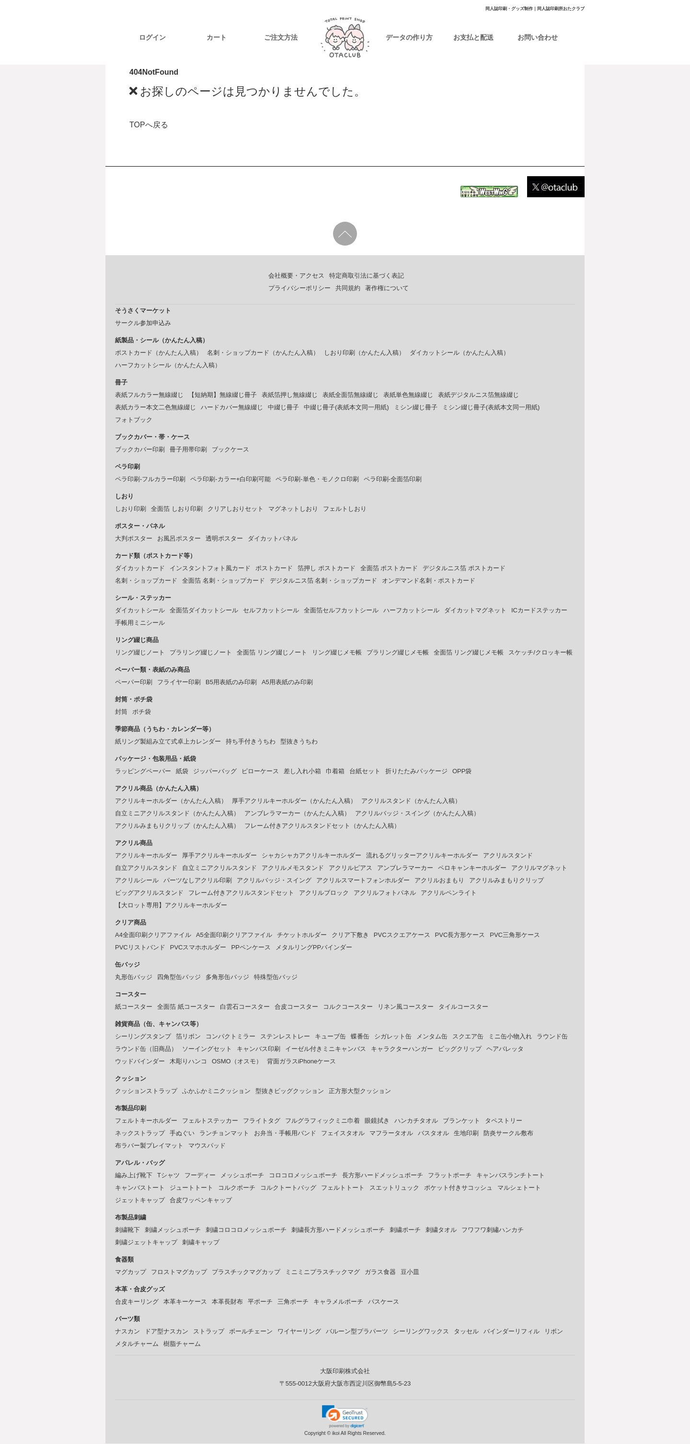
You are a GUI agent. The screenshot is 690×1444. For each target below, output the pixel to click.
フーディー (200, 1175)
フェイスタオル (343, 1133)
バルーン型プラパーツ (357, 1331)
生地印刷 (466, 1133)
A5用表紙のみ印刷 (287, 682)
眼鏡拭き (377, 1121)
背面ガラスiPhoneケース (301, 1061)
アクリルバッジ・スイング (274, 880)
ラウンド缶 (552, 1036)
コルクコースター (348, 1007)
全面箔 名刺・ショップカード (223, 581)
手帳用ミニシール (140, 623)
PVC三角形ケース (515, 935)
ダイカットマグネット (475, 610)
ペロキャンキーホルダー (472, 868)
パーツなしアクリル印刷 (197, 880)
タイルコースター (463, 1007)
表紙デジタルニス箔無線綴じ (478, 395)
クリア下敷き (350, 935)
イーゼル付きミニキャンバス (325, 1049)
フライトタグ (261, 1121)
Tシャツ (168, 1175)
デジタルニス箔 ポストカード (464, 568)
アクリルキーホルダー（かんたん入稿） (171, 801)
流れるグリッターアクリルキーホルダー (422, 855)
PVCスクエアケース (402, 935)
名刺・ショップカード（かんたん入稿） (263, 353)
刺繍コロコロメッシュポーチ (246, 1230)
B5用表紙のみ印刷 (231, 682)
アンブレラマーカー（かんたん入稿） (297, 813)
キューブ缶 (330, 1036)
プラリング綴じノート (201, 652)
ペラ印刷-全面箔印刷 (393, 479)
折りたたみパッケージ (416, 771)
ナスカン (127, 1331)
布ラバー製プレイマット (149, 1146)
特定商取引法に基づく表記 (366, 276)
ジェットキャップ (140, 1200)
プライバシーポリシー (299, 288)
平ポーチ (260, 1302)
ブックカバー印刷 (140, 449)
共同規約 (347, 288)
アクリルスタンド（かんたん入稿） (411, 801)
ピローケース (260, 771)
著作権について (387, 288)
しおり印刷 (130, 509)
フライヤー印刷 (179, 682)
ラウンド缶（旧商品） (146, 1049)
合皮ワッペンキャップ (201, 1200)
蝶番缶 (360, 1036)
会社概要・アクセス (296, 276)
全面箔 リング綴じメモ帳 (469, 652)
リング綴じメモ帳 (337, 652)
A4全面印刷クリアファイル (153, 935)
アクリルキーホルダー (146, 855)
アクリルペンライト (449, 893)
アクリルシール (137, 880)
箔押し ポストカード (327, 568)
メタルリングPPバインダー (314, 947)
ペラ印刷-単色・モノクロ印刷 (317, 479)
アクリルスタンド (508, 855)
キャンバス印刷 (258, 1049)
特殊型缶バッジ (276, 977)
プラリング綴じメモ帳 (398, 652)
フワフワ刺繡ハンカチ (492, 1230)
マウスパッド (207, 1146)
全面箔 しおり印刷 (177, 509)
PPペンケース (250, 947)
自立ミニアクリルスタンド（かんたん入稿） (177, 813)
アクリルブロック (324, 893)
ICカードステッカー (539, 610)
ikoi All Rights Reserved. (358, 1434)
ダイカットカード (140, 568)
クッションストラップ (146, 1091)
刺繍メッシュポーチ (173, 1230)
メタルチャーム (137, 1344)
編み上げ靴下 (133, 1175)
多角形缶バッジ (227, 977)
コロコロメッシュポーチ (303, 1175)
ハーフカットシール (411, 610)
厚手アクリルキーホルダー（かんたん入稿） (294, 801)
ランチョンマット (224, 1133)
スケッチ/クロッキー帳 (540, 652)
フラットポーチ (450, 1175)
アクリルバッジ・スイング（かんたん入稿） (417, 813)
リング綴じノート (140, 652)
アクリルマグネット (539, 868)
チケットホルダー (302, 935)
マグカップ (130, 1272)
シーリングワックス (421, 1331)
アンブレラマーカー (405, 868)
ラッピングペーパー (143, 771)
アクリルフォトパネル (385, 893)
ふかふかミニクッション (216, 1091)
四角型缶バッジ (179, 977)
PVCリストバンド (140, 947)
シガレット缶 (393, 1036)
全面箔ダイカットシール (204, 610)
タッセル (466, 1331)
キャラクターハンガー (402, 1049)
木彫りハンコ (188, 1061)
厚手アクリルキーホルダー (219, 855)
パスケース (383, 1302)
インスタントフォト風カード (210, 568)
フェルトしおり (345, 509)
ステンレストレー (285, 1036)
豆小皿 (410, 1272)
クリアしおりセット (235, 509)
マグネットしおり (293, 509)
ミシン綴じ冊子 (415, 407)
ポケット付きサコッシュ (458, 1188)
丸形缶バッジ (133, 977)
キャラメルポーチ (338, 1302)
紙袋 (182, 771)
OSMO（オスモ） (237, 1061)
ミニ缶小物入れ (510, 1036)
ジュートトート (191, 1188)
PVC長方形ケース (460, 935)
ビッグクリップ (460, 1049)
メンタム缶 (432, 1036)
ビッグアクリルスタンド (149, 893)
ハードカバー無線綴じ (232, 407)
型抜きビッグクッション (289, 1091)
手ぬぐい (182, 1133)
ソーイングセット (207, 1049)
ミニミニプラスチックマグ (322, 1272)
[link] (345, 1417)
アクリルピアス (350, 868)
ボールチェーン (251, 1331)
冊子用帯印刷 (188, 449)
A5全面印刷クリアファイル (234, 935)
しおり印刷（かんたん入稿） (364, 353)
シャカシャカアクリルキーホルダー (311, 855)
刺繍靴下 (127, 1230)
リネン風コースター (406, 1007)
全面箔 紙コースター (186, 1007)
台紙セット (364, 771)
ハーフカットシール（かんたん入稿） (168, 365)
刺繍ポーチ (405, 1230)
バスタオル (433, 1133)
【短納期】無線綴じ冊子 (222, 395)
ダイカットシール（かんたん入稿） (459, 353)
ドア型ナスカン (166, 1331)
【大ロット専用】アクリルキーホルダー (171, 905)
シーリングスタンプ (143, 1036)
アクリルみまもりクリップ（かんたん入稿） (177, 826)
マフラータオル (391, 1133)
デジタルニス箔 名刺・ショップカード (324, 581)
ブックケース (230, 449)
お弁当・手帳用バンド (285, 1133)
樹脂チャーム (182, 1344)
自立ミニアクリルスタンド (219, 868)
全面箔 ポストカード (389, 568)
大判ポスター (133, 538)
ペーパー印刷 (133, 682)
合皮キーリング (137, 1302)
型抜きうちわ (299, 741)
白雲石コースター (245, 1007)
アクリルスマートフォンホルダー (363, 880)
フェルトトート (343, 1188)
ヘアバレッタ (505, 1049)
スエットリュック (394, 1188)
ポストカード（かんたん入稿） (158, 353)
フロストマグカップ (179, 1272)
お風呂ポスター (179, 538)
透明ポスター (224, 538)
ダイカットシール (140, 610)
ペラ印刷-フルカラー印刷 (150, 479)
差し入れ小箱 (302, 771)
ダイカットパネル (273, 538)
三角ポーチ (293, 1302)
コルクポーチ (236, 1188)
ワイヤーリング (299, 1331)
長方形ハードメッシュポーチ (382, 1175)
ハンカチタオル (416, 1121)
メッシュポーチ (242, 1175)
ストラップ (208, 1331)
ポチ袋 (141, 712)
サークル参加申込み (143, 323)
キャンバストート (140, 1188)
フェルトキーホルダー (146, 1121)
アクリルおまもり (439, 880)
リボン (553, 1331)
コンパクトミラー (230, 1036)
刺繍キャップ (200, 1242)
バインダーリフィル (511, 1331)
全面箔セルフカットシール (341, 610)
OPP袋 (462, 771)
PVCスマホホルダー (198, 947)
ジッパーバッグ (215, 771)
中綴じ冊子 (283, 407)
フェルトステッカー (210, 1121)
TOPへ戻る (148, 125)
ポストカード (274, 568)
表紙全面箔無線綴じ (350, 395)
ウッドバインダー (140, 1061)
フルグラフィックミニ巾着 (322, 1121)
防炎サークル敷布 (508, 1133)
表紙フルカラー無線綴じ (149, 395)
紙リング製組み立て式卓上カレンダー (168, 741)
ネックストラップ (140, 1133)
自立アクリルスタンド (146, 868)
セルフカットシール (271, 610)
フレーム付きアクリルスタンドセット (241, 893)
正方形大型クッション (360, 1091)
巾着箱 (335, 771)
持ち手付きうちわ (251, 741)
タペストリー (503, 1121)
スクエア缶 (467, 1036)
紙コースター (133, 1007)
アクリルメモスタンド (293, 868)
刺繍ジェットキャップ (146, 1242)
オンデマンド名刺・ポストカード (428, 581)
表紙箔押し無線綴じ (290, 395)
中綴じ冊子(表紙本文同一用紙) (346, 407)
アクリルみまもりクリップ (506, 880)
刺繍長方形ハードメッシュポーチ (338, 1230)
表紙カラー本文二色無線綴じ (155, 407)
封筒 (121, 712)
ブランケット (461, 1121)
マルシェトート (519, 1188)
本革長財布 (227, 1302)
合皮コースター (296, 1007)
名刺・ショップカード (146, 581)
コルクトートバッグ (288, 1188)
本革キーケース (185, 1302)
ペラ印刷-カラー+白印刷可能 (230, 479)
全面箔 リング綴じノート (272, 652)
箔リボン (188, 1036)
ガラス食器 (380, 1272)
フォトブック (133, 420)
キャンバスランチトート (510, 1175)
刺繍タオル (441, 1230)
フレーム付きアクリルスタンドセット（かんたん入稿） (322, 826)
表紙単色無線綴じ (408, 395)
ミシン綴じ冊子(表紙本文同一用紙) (491, 407)
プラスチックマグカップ (246, 1272)
